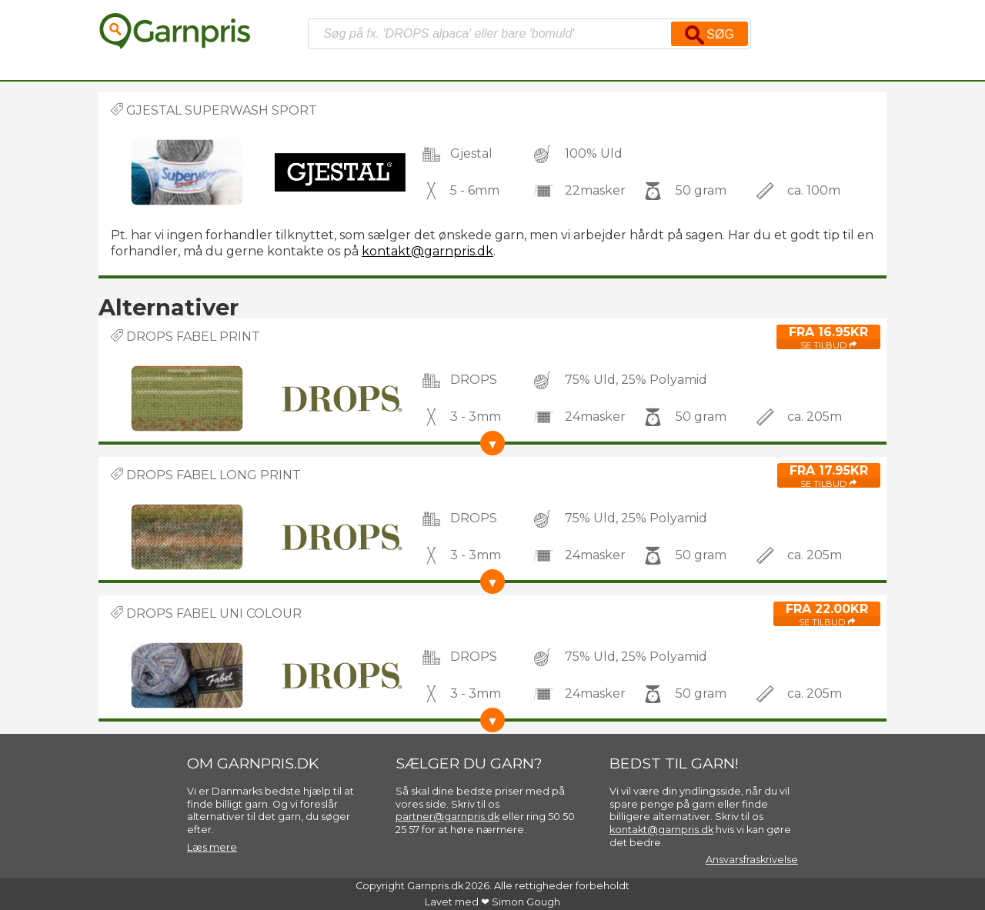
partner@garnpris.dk (447, 816)
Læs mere (212, 847)
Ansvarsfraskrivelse (752, 859)
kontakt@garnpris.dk (427, 251)
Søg (709, 35)
